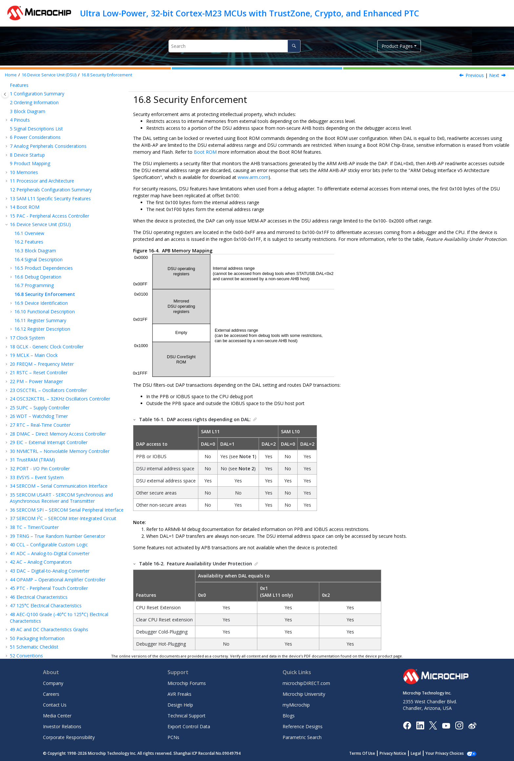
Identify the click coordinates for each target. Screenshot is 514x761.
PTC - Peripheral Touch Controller (49, 511)
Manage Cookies (448, 753)
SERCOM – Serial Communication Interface (59, 408)
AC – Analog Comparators (41, 484)
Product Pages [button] (397, 46)
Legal (423, 753)
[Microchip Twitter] (433, 725)
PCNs (173, 737)
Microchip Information (33, 643)
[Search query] (234, 46)
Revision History (30, 626)
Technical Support (187, 715)
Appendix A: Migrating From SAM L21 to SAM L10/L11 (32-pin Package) (61, 599)
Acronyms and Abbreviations (43, 587)
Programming (34, 208)
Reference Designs (303, 726)
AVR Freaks (179, 694)
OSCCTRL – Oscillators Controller (48, 313)
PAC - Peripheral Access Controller (49, 138)
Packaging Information (37, 561)
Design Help (180, 705)
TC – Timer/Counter (34, 450)
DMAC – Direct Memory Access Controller (58, 356)
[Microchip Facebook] (407, 725)
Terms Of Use (369, 753)
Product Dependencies (43, 190)
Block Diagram (35, 173)
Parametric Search (302, 737)
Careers (51, 694)
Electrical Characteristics (39, 520)
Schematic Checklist (34, 569)
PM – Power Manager (36, 304)
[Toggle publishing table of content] (5, 94)
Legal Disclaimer (27, 635)
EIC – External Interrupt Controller (49, 365)
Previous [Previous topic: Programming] (474, 75)
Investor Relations (62, 726)
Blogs (289, 715)
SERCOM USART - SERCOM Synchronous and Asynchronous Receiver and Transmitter (61, 420)
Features (28, 164)
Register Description (42, 251)
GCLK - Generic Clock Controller (47, 269)
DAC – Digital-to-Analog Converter (49, 493)
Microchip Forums (187, 683)
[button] (7, 86)
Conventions (26, 578)
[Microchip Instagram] (459, 725)
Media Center (57, 715)
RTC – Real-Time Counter (40, 347)
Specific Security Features (50, 121)
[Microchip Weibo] (472, 725)
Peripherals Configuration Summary (51, 112)
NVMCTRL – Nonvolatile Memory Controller (59, 374)
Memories (24, 95)
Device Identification (41, 226)
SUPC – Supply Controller (39, 330)
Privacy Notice (400, 753)
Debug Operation (37, 199)
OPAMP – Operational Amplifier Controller (58, 502)
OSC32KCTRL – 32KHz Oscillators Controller (60, 321)
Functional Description (44, 234)
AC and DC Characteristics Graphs (49, 552)
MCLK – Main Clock (34, 278)
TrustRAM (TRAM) (32, 382)
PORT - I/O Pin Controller (40, 391)
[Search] (293, 46)
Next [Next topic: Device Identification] (494, 75)
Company (53, 683)
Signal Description (38, 182)
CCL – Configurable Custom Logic (49, 467)
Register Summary (40, 243)
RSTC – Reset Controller (39, 295)
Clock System (27, 260)
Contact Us (55, 705)
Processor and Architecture (42, 103)
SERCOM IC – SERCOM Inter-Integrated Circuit (63, 441)
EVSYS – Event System (37, 400)
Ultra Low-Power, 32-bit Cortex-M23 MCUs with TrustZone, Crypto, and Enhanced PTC (249, 13)
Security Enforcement (106, 75)
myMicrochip (296, 705)
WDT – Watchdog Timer (39, 339)
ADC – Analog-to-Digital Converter (49, 476)
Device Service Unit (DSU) (49, 75)
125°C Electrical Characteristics (46, 528)
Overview (29, 156)
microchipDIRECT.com (306, 683)
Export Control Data (189, 726)
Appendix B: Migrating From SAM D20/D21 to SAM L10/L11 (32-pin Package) (61, 614)
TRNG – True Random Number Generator (57, 459)
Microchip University (304, 694)
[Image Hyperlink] (446, 725)
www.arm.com (253, 177)
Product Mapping (30, 86)
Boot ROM (24, 130)
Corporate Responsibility (69, 737)
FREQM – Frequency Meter (42, 286)
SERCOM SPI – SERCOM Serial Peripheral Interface (67, 432)
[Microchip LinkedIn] (420, 725)
